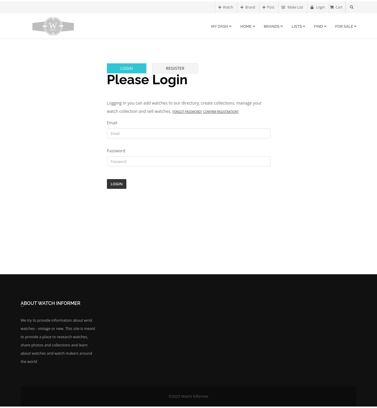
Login (317, 7)
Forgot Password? (187, 112)
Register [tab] (175, 68)
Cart (336, 7)
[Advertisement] (188, 231)
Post (268, 7)
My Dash (221, 26)
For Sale (345, 26)
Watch (225, 7)
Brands (273, 26)
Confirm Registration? (221, 112)
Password (116, 150)
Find (320, 26)
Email (112, 122)
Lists (298, 26)
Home (247, 26)
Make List (292, 7)
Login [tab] (126, 68)
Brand (247, 7)
